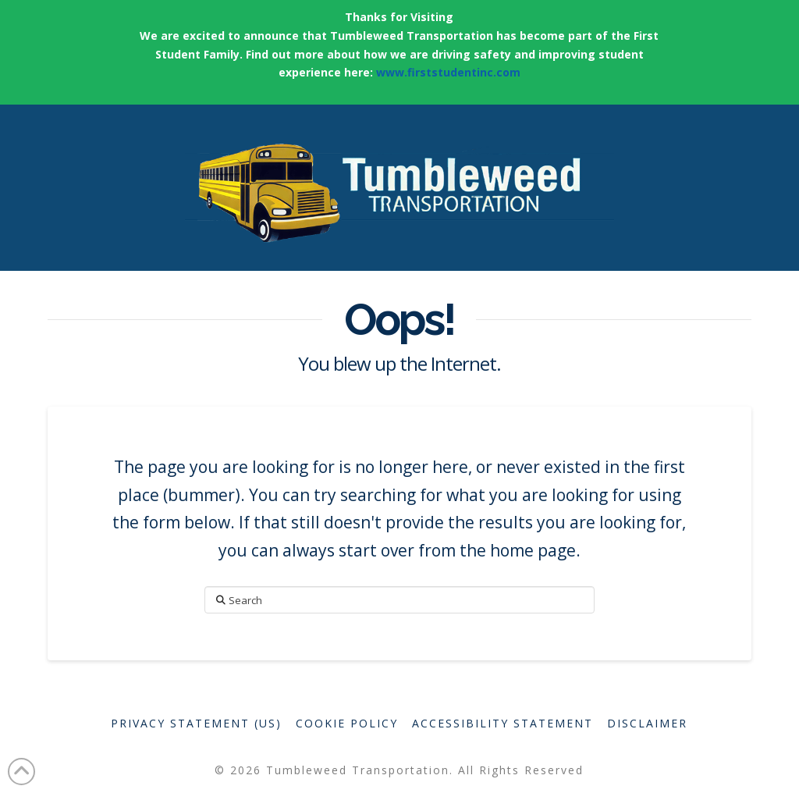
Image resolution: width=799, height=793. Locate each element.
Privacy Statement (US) (196, 723)
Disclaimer (647, 723)
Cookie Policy (347, 723)
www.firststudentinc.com (448, 72)
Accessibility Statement (502, 723)
